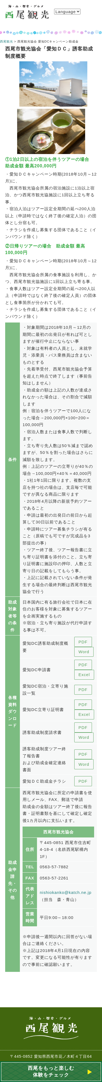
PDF (83, 642)
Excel (84, 674)
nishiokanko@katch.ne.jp (65, 892)
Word (84, 651)
